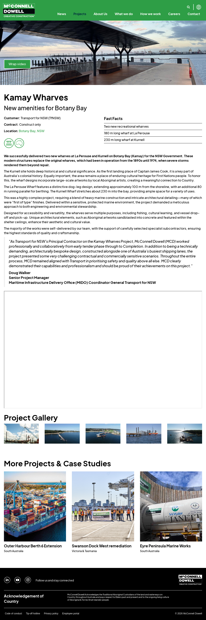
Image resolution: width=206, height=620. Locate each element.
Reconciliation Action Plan (183, 5)
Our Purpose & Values (60, 5)
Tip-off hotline (33, 613)
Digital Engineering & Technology (122, 5)
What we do (124, 14)
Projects (79, 14)
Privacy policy (51, 613)
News (61, 14)
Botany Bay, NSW (31, 131)
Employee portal (70, 613)
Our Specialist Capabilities (183, 5)
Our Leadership (88, 5)
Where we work (172, 5)
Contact (194, 14)
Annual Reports (152, 5)
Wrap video (17, 64)
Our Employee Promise (124, 5)
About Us (100, 14)
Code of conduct (13, 613)
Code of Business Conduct (120, 5)
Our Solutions (153, 5)
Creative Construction (81, 5)
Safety (175, 5)
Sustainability (157, 5)
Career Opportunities (157, 5)
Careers (174, 14)
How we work (150, 14)
